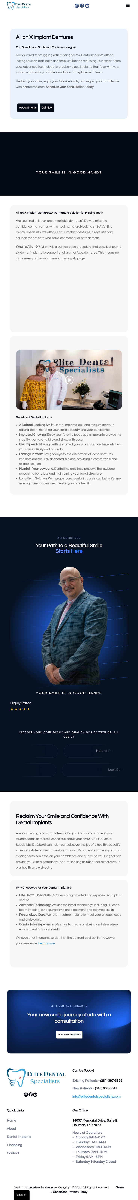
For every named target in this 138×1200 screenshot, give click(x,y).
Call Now (47, 107)
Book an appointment (69, 1034)
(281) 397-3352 (111, 1080)
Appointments (27, 107)
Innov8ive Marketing (41, 1187)
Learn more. (47, 943)
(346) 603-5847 (106, 1088)
